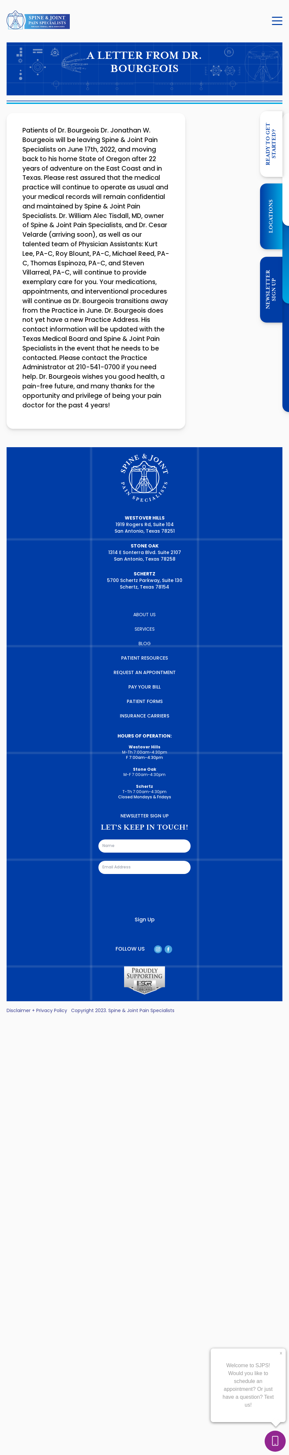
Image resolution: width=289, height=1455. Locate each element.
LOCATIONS (271, 216)
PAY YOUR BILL (144, 687)
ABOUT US (144, 615)
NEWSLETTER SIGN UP (271, 289)
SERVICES (145, 629)
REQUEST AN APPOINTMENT (145, 673)
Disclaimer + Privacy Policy (37, 1011)
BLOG (145, 644)
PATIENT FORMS (145, 702)
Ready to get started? (271, 144)
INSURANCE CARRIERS (144, 716)
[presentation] (148, 895)
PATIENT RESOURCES (144, 658)
